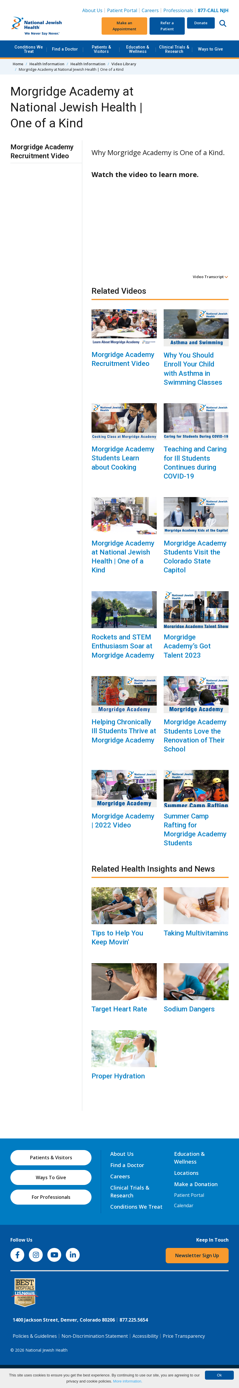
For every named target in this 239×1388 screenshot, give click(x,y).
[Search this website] (223, 23)
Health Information (46, 63)
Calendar (183, 1205)
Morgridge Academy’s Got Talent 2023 (187, 646)
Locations (186, 1172)
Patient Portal (122, 10)
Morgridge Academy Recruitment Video (123, 359)
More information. (127, 1381)
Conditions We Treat (28, 49)
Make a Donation (196, 1184)
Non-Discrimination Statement (94, 1336)
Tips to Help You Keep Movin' (117, 937)
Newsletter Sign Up (197, 1255)
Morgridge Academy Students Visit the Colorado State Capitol (195, 556)
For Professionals (51, 1197)
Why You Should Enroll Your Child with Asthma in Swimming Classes (193, 368)
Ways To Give (51, 1177)
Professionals (178, 10)
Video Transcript (210, 276)
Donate (201, 22)
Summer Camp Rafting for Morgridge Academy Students (195, 829)
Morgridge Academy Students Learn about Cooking (123, 458)
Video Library (123, 63)
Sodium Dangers (189, 1009)
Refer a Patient (167, 25)
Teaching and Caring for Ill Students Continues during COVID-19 (195, 462)
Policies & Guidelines (35, 1336)
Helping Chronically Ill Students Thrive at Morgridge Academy (124, 731)
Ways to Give (210, 49)
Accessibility (145, 1336)
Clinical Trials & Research (174, 49)
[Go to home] (46, 26)
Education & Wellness (137, 49)
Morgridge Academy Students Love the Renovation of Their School (195, 735)
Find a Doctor (65, 49)
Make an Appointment (124, 25)
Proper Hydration (118, 1076)
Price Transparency (184, 1336)
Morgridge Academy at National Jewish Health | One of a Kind (123, 556)
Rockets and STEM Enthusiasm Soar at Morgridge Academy (123, 646)
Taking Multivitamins (196, 933)
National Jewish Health (46, 1350)
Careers (150, 10)
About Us (92, 10)
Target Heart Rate (119, 1009)
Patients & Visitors (101, 49)
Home (18, 63)
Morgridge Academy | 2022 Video (123, 820)
